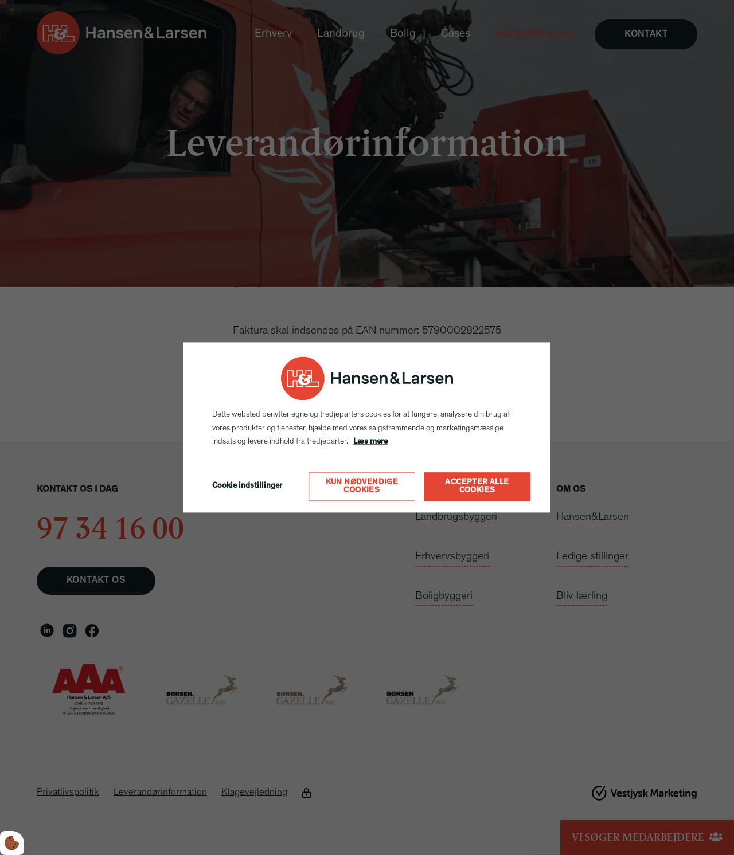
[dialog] (367, 427)
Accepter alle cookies (477, 487)
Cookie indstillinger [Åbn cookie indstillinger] (247, 487)
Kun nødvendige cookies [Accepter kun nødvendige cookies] (362, 487)
